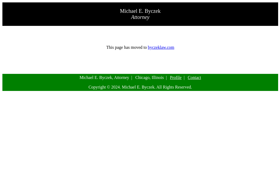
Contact (194, 77)
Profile (176, 77)
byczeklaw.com (161, 47)
